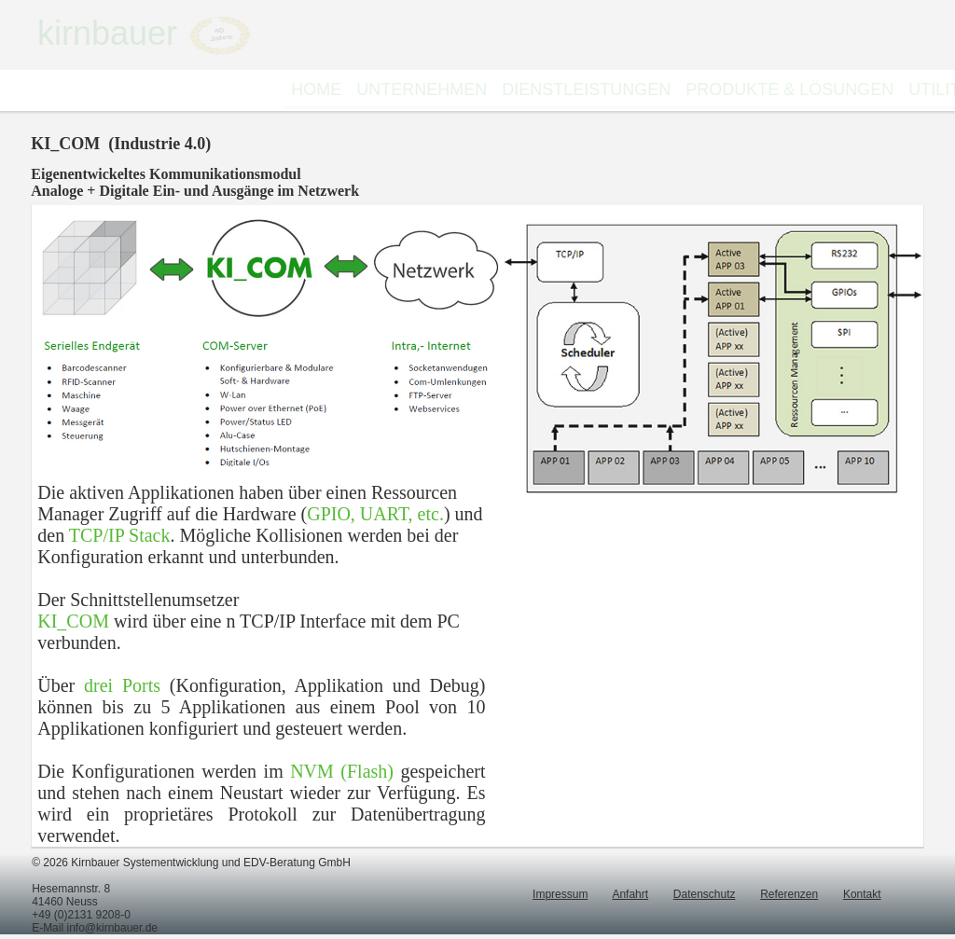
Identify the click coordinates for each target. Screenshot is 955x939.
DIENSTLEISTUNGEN (586, 89)
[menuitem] (316, 90)
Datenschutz (704, 894)
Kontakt (862, 894)
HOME (316, 89)
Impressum (560, 894)
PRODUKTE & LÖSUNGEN (789, 89)
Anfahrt (630, 894)
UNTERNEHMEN (421, 89)
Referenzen (789, 894)
